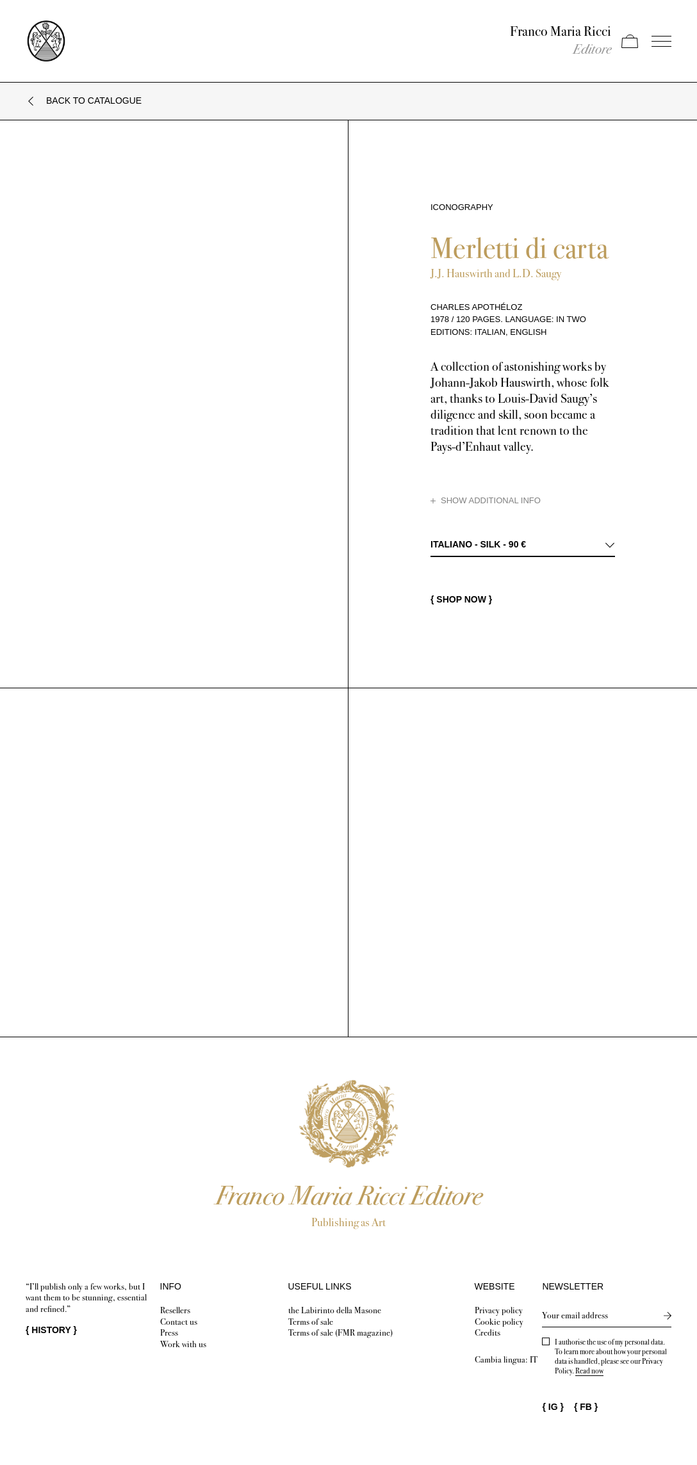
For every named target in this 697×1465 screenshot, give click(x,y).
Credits (487, 1332)
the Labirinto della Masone (334, 1310)
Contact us (178, 1321)
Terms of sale (310, 1321)
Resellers (175, 1310)
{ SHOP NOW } (461, 599)
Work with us (183, 1344)
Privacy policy (499, 1310)
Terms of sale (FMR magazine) (340, 1332)
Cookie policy (499, 1321)
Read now (589, 1370)
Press (169, 1332)
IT (533, 1359)
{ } (51, 1330)
